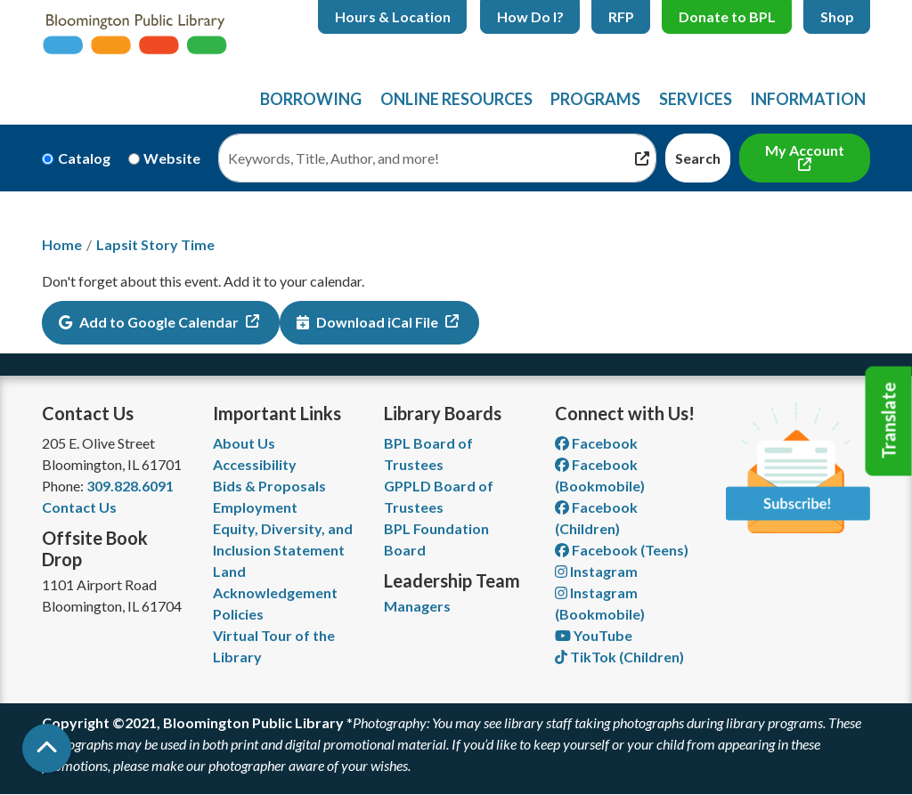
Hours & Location (393, 16)
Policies (238, 613)
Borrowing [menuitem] (311, 99)
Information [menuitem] (808, 99)
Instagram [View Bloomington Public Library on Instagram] (596, 571)
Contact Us (79, 507)
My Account (804, 150)
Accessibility (255, 464)
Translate (889, 421)
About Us (244, 442)
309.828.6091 (130, 485)
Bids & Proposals (269, 485)
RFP (621, 16)
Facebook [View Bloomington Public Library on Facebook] (596, 442)
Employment (255, 507)
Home (62, 244)
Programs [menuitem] (595, 99)
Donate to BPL (727, 16)
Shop (837, 16)
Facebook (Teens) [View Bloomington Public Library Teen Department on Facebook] (621, 549)
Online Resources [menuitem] (456, 99)
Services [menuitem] (695, 99)
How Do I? (530, 16)
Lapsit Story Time (155, 244)
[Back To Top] (46, 748)
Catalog (84, 158)
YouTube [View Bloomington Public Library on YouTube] (593, 635)
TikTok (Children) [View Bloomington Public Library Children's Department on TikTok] (619, 656)
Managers (417, 605)
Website (171, 158)
